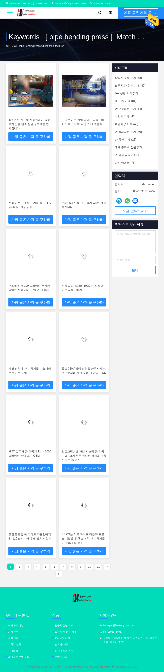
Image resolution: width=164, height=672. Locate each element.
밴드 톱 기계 (61, 644)
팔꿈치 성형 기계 (64, 625)
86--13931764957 (101, 3)
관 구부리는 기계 (64, 650)
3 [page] (28, 566)
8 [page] (72, 566)
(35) (127, 154)
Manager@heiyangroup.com (68, 3)
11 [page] (98, 566)
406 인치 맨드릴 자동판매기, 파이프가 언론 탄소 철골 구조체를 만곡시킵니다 (30, 124)
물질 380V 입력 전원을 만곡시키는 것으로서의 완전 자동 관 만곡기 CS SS (84, 372)
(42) (126, 93)
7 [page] (63, 566)
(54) (128, 108)
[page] (107, 567)
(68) (128, 77)
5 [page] (45, 566)
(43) (125, 116)
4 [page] (37, 566)
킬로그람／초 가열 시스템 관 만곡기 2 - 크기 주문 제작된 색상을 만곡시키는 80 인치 (84, 455)
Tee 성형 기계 (62, 638)
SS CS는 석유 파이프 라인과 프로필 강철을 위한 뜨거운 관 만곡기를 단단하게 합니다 (83, 538)
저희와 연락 (14, 644)
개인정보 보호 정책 (18, 657)
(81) (125, 101)
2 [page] (19, 566)
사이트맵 (13, 650)
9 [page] (80, 566)
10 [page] (89, 566)
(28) (125, 139)
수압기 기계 (61, 657)
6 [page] (54, 566)
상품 (13, 46)
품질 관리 (13, 638)
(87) (130, 85)
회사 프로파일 (16, 625)
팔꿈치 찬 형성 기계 (66, 631)
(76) (125, 162)
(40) (126, 124)
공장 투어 (13, 631)
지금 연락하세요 (135, 211)
